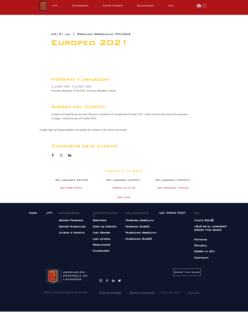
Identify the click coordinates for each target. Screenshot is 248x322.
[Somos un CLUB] (124, 188)
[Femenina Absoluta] (141, 221)
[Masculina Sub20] (146, 239)
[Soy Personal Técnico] (173, 188)
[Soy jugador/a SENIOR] (71, 180)
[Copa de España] (105, 227)
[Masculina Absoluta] (142, 233)
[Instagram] (101, 280)
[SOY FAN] (123, 197)
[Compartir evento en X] (61, 155)
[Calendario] (101, 251)
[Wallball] (201, 246)
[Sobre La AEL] (207, 251)
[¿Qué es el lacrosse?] (211, 227)
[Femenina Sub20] (146, 227)
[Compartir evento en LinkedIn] (69, 155)
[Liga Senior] (104, 233)
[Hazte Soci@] (207, 221)
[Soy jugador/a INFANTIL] (173, 180)
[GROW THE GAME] (208, 230)
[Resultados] (102, 245)
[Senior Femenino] (72, 221)
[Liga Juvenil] (105, 239)
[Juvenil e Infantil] (73, 233)
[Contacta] (201, 258)
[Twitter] (119, 280)
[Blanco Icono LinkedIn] (113, 280)
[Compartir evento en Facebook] (52, 155)
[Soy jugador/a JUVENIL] (123, 180)
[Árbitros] (106, 221)
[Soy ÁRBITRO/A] (71, 188)
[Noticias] (207, 240)
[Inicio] (33, 213)
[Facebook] (107, 280)
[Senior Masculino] (73, 227)
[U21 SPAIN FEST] (172, 213)
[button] (85, 5)
